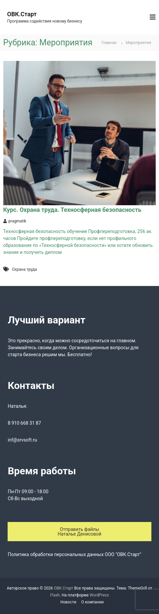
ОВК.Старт (22, 14)
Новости (68, 602)
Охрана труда (24, 269)
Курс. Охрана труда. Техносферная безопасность (72, 209)
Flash (55, 595)
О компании (92, 602)
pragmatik (17, 221)
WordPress (99, 595)
